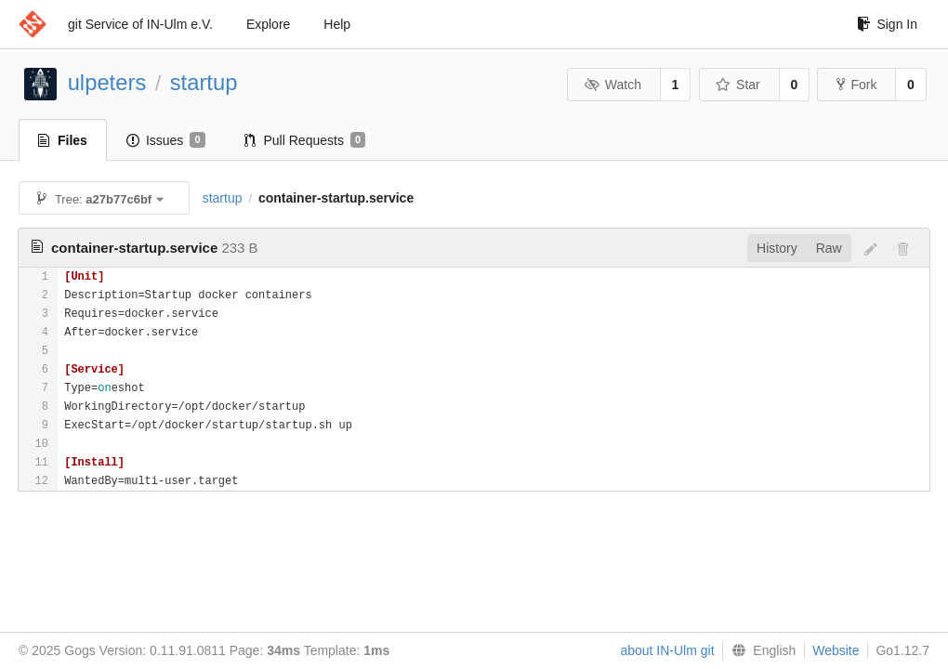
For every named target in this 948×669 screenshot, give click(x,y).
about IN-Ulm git (667, 650)
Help (336, 24)
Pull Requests (305, 140)
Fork (856, 84)
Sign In (887, 24)
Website (835, 650)
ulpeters (107, 82)
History (777, 248)
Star (738, 84)
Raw (829, 248)
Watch (612, 84)
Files (62, 140)
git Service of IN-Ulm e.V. (140, 24)
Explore (268, 24)
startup (204, 82)
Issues (165, 140)
